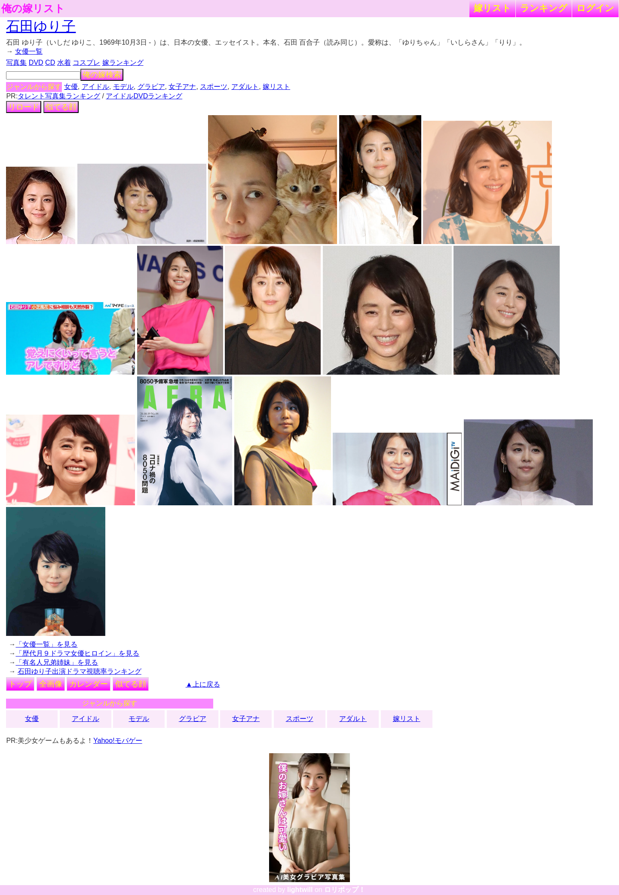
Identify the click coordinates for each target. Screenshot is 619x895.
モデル (123, 86)
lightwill (300, 889)
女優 (71, 86)
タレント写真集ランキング (59, 96)
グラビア (151, 86)
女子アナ (182, 86)
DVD (36, 62)
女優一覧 (29, 51)
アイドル (95, 86)
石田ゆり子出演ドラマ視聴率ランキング (79, 671)
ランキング (543, 8)
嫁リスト (492, 8)
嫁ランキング (123, 62)
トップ (20, 684)
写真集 (16, 62)
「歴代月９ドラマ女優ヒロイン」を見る (77, 653)
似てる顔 (61, 107)
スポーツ (213, 86)
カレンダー (88, 684)
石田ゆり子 (41, 26)
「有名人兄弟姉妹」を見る (56, 662)
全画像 (50, 684)
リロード (23, 107)
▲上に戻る (203, 684)
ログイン (595, 8)
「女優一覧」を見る (46, 644)
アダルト (245, 86)
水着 (64, 62)
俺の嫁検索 (102, 74)
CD (50, 62)
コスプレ (86, 62)
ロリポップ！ (344, 889)
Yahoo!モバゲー (117, 740)
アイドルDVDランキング (144, 96)
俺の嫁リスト (33, 8)
